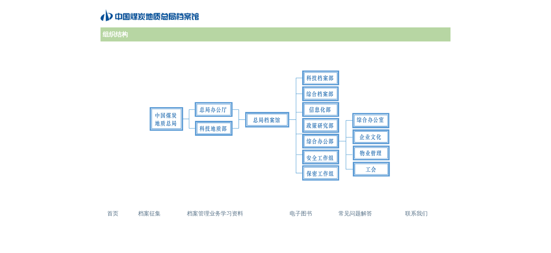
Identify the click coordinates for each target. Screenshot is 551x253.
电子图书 (301, 213)
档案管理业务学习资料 (215, 213)
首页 (112, 213)
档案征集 (149, 213)
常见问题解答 (355, 213)
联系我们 (416, 213)
